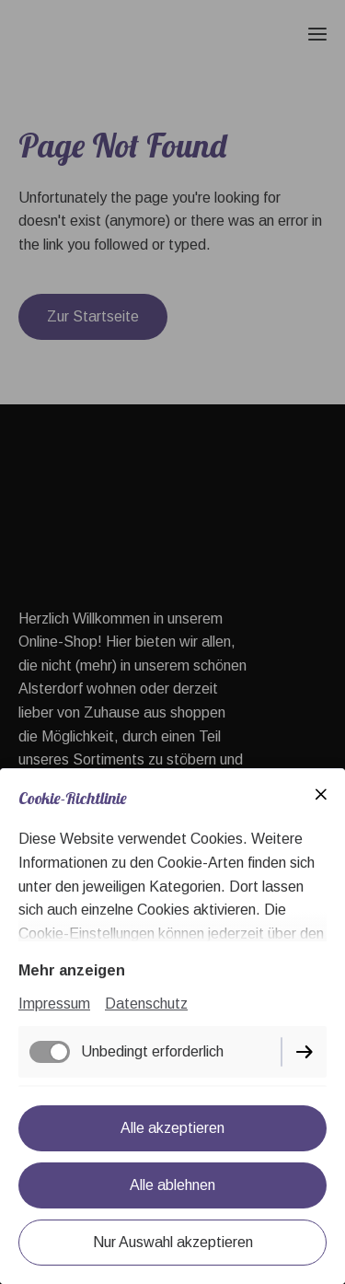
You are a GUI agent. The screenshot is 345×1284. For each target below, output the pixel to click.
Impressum (54, 1003)
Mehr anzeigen (71, 970)
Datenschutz (146, 1003)
